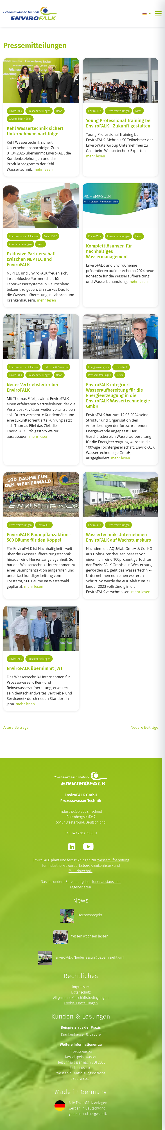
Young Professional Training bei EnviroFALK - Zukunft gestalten (119, 123)
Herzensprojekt (90, 915)
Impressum (81, 986)
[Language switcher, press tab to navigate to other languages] (146, 13)
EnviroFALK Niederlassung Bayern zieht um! (89, 957)
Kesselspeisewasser (81, 1057)
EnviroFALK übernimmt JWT (35, 668)
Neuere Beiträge (144, 727)
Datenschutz (81, 992)
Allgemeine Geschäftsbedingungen (80, 997)
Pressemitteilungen (39, 111)
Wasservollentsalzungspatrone (80, 1073)
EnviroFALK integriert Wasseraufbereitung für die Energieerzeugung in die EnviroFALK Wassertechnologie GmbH (118, 395)
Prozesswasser (81, 1051)
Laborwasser (81, 1078)
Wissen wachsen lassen (89, 936)
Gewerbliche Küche (20, 119)
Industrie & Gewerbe (56, 367)
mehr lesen (43, 169)
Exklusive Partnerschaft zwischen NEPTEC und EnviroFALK (31, 259)
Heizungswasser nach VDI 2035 (81, 1062)
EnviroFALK (15, 111)
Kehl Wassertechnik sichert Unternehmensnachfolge (35, 130)
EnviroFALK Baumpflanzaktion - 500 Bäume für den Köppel (39, 537)
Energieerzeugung (98, 367)
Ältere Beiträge (16, 727)
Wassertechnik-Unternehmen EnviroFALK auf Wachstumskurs (118, 537)
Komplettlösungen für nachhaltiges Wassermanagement (109, 251)
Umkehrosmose (80, 1067)
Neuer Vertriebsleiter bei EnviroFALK (32, 387)
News (59, 111)
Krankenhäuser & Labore (23, 236)
